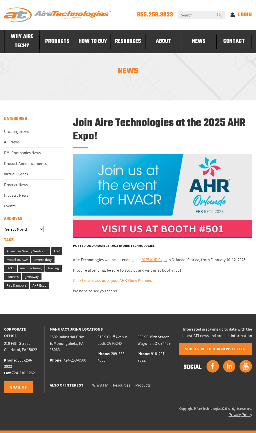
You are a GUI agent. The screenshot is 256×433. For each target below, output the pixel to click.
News (199, 41)
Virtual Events (16, 173)
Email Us (18, 387)
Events (10, 205)
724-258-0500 (74, 360)
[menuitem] (22, 41)
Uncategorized (16, 131)
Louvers (13, 276)
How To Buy (92, 41)
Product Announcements (25, 163)
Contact (234, 41)
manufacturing (31, 268)
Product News (16, 184)
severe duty (43, 259)
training (53, 268)
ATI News (12, 141)
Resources (128, 41)
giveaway (31, 276)
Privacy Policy (240, 414)
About (163, 41)
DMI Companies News (22, 152)
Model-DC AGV (17, 259)
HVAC (10, 268)
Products (57, 41)
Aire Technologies (139, 246)
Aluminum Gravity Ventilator (27, 251)
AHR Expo (39, 285)
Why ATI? (100, 385)
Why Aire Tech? (22, 41)
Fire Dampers (17, 285)
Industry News (16, 195)
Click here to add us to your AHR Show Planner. (112, 280)
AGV (57, 251)
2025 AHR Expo (154, 259)
